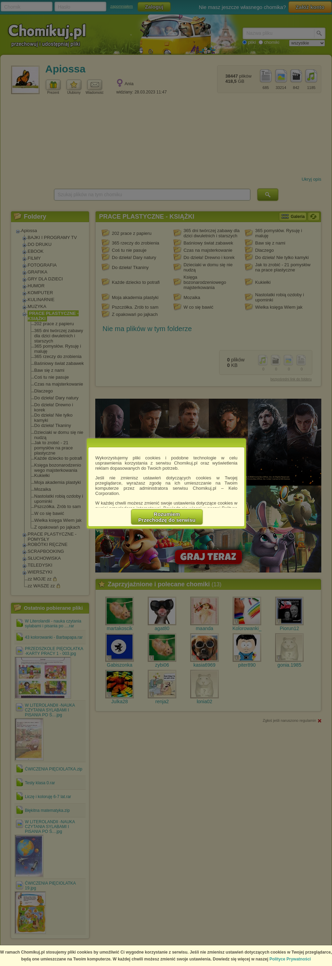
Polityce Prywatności (290, 959)
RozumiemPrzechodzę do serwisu (167, 517)
